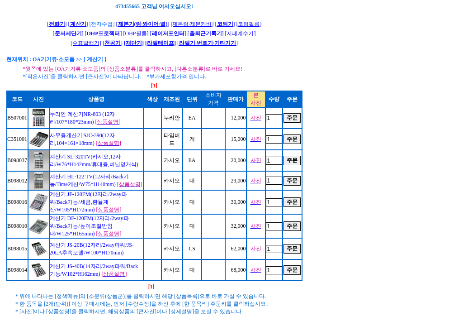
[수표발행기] (86, 43)
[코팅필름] (249, 24)
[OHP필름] (136, 33)
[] (57, 24)
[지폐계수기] (240, 33)
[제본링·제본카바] (192, 24)
